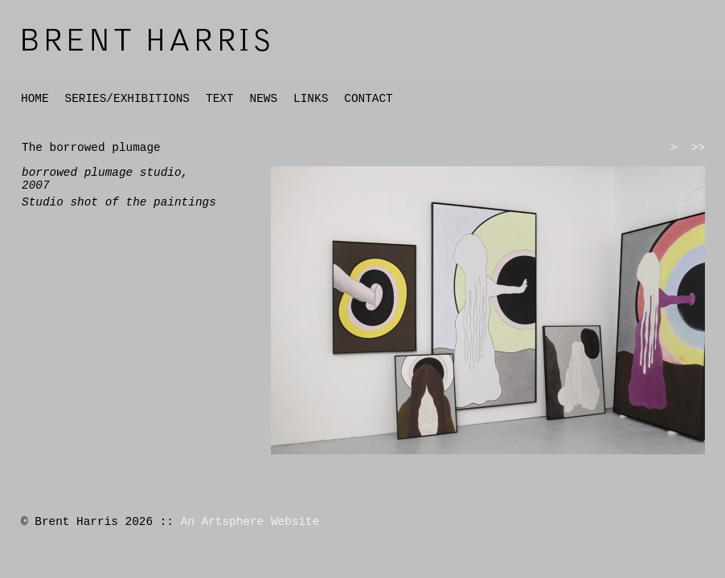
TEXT (220, 98)
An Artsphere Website (250, 521)
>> (698, 147)
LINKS (310, 98)
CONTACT (368, 98)
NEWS (264, 98)
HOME (35, 98)
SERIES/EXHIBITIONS (127, 98)
